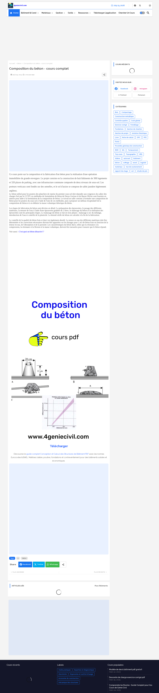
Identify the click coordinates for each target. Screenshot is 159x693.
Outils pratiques (65, 670)
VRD (140, 154)
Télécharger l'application (105, 13)
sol (132, 171)
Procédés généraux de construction (128, 146)
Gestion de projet (121, 133)
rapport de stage (121, 171)
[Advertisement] (79, 37)
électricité (63, 674)
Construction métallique (124, 116)
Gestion (59, 13)
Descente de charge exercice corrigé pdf (127, 677)
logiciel (143, 163)
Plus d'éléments (101, 586)
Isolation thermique (139, 133)
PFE (145, 137)
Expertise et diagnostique (84, 670)
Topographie (131, 154)
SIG (123, 150)
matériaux (118, 167)
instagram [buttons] (143, 89)
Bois (116, 112)
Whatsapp (54, 564)
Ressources (83, 13)
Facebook (27, 564)
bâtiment (137, 158)
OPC (138, 137)
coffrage (126, 163)
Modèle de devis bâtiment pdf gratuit (125, 669)
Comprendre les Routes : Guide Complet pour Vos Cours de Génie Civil (130, 686)
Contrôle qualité (121, 121)
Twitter (40, 564)
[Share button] (63, 564)
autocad (127, 158)
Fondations (119, 129)
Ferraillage (134, 125)
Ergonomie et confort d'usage (81, 674)
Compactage (127, 112)
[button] (142, 13)
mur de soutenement (134, 167)
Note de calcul (127, 137)
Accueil (12, 63)
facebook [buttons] (124, 89)
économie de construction (69, 678)
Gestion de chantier (134, 129)
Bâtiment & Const (28, 13)
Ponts (117, 142)
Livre (117, 137)
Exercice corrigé (121, 125)
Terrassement (133, 150)
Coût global (135, 121)
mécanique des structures (68, 682)
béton (19, 63)
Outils (70, 13)
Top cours (118, 154)
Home (15, 13)
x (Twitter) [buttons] (122, 95)
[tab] (14, 12)
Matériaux (46, 13)
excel (135, 163)
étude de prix (142, 171)
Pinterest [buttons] (141, 95)
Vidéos (117, 158)
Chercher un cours (127, 13)
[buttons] (135, 6)
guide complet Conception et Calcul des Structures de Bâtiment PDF (57, 454)
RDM (116, 150)
